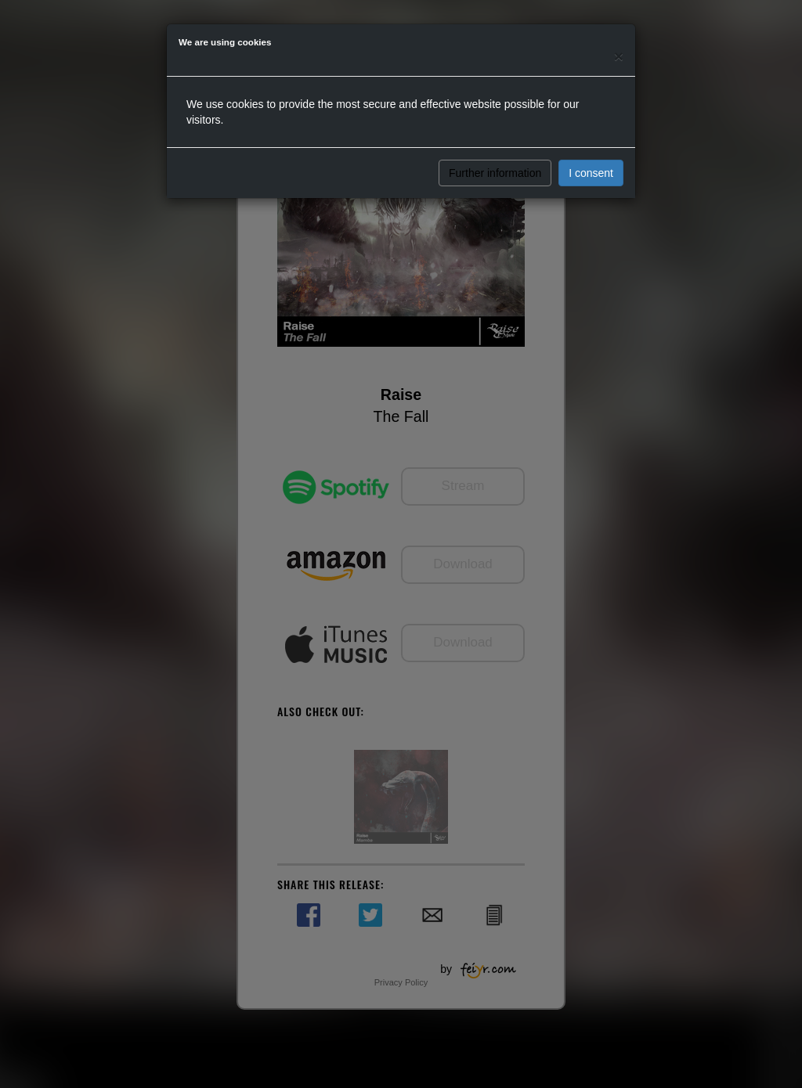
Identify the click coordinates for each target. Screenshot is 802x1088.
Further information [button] (495, 173)
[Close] (618, 56)
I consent (591, 173)
